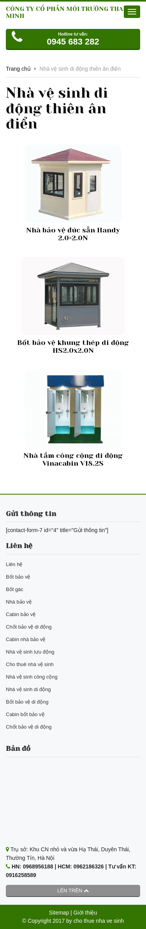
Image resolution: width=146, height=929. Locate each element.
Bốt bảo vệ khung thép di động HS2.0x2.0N (73, 346)
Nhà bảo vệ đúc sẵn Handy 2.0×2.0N (73, 234)
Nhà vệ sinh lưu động (30, 652)
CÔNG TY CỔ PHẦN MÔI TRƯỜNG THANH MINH (69, 12)
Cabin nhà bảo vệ (25, 639)
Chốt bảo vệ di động (28, 627)
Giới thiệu (85, 912)
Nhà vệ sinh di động (28, 689)
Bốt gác (14, 589)
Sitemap (59, 912)
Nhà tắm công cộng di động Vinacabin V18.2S (73, 459)
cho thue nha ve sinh (99, 921)
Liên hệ (14, 564)
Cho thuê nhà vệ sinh (30, 664)
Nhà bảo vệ (19, 602)
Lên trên (73, 890)
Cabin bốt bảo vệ (25, 714)
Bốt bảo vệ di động (27, 702)
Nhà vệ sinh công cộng (32, 677)
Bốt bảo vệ (18, 577)
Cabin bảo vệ (20, 614)
